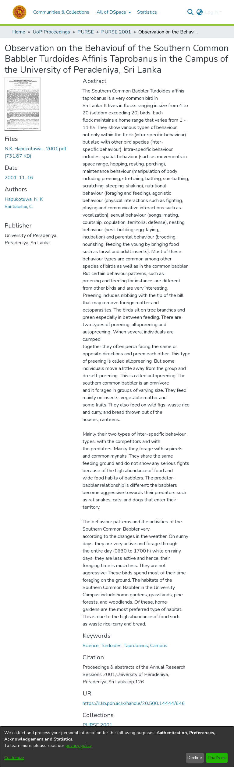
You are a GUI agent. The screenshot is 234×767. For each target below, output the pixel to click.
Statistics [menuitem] (147, 12)
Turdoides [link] (111, 645)
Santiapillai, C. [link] (19, 206)
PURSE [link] (85, 32)
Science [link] (91, 645)
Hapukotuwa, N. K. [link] (24, 199)
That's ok (216, 758)
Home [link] (18, 32)
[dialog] (117, 747)
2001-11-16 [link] (19, 177)
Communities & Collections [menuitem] (61, 12)
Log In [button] (212, 12)
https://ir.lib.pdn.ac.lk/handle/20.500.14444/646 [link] (134, 703)
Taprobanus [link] (136, 645)
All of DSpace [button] (111, 12)
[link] (97, 725)
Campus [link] (158, 645)
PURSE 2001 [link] (116, 32)
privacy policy (78, 745)
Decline (194, 758)
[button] (19, 12)
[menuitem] (113, 12)
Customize (14, 758)
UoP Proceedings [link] (51, 32)
